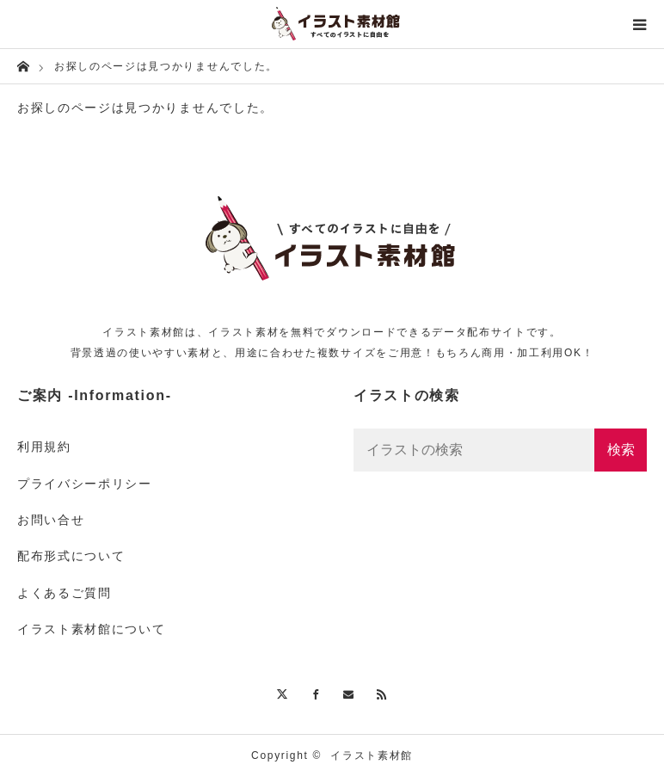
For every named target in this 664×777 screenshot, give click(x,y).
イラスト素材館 (371, 755)
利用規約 (44, 446)
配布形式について (71, 556)
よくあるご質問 (64, 593)
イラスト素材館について (91, 629)
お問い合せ (50, 520)
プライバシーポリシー (84, 483)
